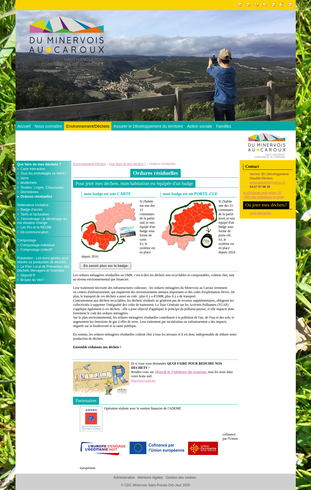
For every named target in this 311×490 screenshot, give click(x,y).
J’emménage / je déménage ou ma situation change (42, 221)
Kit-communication (34, 232)
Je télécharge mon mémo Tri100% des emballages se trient (263, 195)
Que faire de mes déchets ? (127, 164)
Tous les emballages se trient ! (43, 173)
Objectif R (28, 275)
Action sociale (199, 126)
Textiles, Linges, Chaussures (42, 188)
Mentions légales (150, 478)
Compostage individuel (38, 245)
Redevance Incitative (32, 205)
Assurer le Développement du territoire (148, 126)
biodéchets (29, 183)
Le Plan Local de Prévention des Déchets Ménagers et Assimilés (43, 269)
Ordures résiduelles (36, 197)
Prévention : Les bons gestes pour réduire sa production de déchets (43, 260)
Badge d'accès (32, 210)
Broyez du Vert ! (33, 280)
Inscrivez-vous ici (143, 380)
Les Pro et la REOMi (36, 227)
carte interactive (261, 213)
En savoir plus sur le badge (105, 266)
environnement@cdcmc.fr (267, 182)
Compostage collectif (36, 250)
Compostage (26, 240)
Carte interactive (33, 169)
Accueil (23, 126)
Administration (124, 478)
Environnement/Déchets (87, 126)
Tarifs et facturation (35, 214)
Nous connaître (48, 126)
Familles (223, 126)
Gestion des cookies (181, 478)
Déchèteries (30, 192)
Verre (25, 178)
